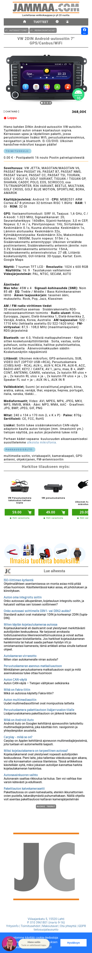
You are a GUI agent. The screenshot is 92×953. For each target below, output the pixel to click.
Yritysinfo (12, 926)
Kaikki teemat (46, 806)
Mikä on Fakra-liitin (17, 689)
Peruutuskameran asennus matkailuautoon (33, 665)
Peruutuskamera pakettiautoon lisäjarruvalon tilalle (39, 709)
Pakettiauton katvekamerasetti (24, 788)
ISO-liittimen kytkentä (18, 579)
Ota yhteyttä (68, 926)
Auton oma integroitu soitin (23, 597)
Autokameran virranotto (20, 655)
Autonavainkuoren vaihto (21, 774)
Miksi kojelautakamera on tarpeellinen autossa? (36, 750)
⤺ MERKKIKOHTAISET (43, 30)
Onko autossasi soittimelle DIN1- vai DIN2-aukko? (37, 610)
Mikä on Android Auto (19, 719)
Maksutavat (50, 926)
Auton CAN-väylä (15, 679)
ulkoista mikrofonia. (42, 442)
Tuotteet (40, 22)
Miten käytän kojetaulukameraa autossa (30, 624)
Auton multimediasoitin (20, 699)
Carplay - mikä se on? (18, 736)
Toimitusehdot (30, 926)
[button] (34, 944)
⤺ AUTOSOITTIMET (16, 30)
